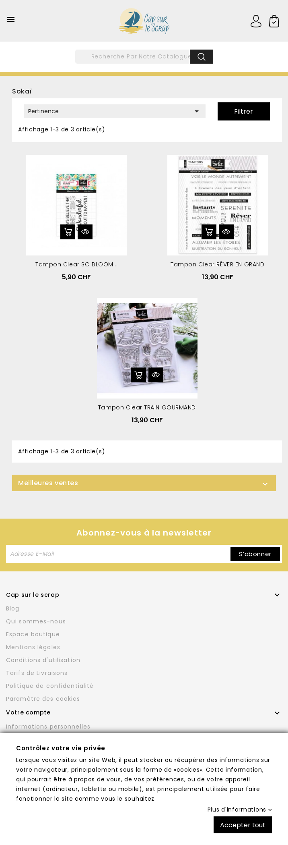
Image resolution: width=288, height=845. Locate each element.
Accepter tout (242, 824)
